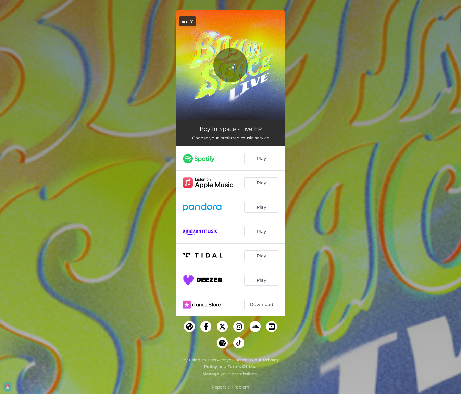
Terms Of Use (242, 366)
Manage (210, 374)
